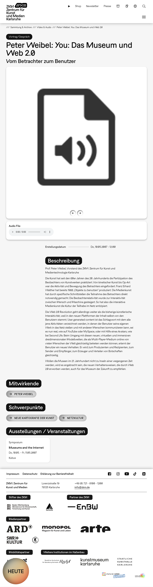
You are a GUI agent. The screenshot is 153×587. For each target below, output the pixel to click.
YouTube (127, 473)
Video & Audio (44, 27)
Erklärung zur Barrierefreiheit (57, 473)
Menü (144, 17)
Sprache (135, 6)
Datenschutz (30, 473)
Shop (78, 6)
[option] (76, 137)
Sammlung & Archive (21, 27)
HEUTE (16, 571)
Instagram (118, 473)
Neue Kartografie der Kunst (34, 418)
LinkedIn (144, 473)
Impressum (12, 473)
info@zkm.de (82, 487)
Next (80, 213)
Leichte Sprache (118, 6)
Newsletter (92, 6)
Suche (144, 6)
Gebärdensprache (127, 6)
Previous (73, 213)
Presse (107, 6)
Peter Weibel (23, 394)
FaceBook (110, 473)
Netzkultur (75, 418)
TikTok (135, 473)
